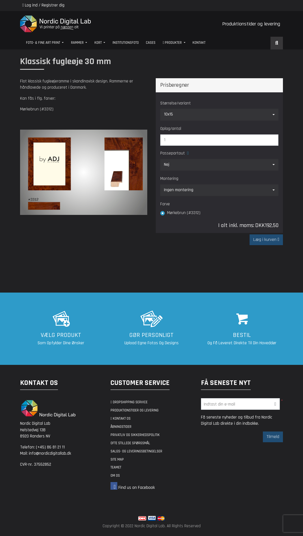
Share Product (264, 85)
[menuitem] (44, 43)
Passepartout (174, 153)
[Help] (187, 153)
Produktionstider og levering (251, 24)
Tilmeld (273, 438)
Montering (169, 178)
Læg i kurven (265, 241)
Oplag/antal (170, 128)
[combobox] (219, 115)
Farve (165, 204)
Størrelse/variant (175, 103)
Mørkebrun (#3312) (183, 212)
